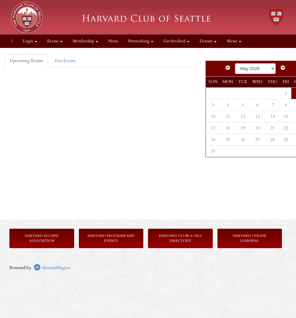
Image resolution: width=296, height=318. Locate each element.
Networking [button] (140, 41)
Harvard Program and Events (111, 238)
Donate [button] (208, 41)
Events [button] (55, 41)
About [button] (234, 41)
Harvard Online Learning (249, 238)
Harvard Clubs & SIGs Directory (180, 238)
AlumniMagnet (52, 268)
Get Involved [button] (176, 41)
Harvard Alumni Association (42, 238)
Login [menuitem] (30, 41)
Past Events (65, 61)
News (113, 41)
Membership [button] (85, 41)
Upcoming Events (26, 61)
